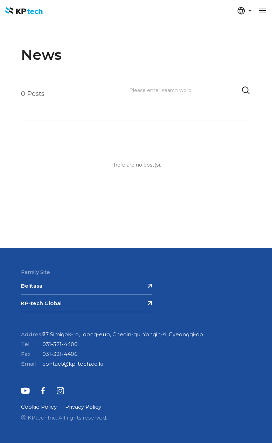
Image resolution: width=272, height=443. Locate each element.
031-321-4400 (60, 344)
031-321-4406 (59, 354)
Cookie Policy (39, 406)
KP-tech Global (41, 303)
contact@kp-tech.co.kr (73, 363)
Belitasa (31, 285)
